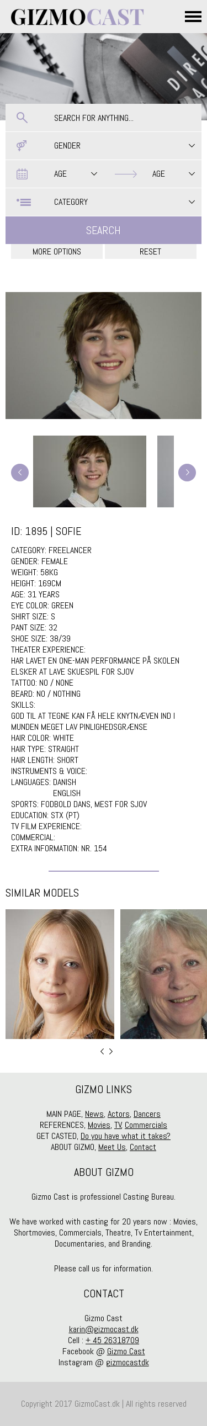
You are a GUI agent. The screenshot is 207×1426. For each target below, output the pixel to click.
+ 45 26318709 (112, 1340)
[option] (60, 974)
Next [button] (111, 1051)
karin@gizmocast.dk (104, 1329)
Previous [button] (102, 1051)
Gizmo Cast (126, 1351)
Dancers (147, 1114)
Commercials (146, 1125)
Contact (143, 1147)
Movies (99, 1125)
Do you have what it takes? (126, 1136)
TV (117, 1125)
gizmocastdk (127, 1362)
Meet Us (112, 1147)
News (94, 1114)
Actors (119, 1114)
